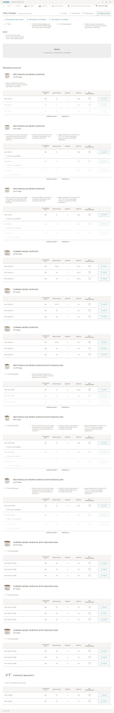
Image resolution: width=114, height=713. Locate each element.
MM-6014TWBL (101, 6)
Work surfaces (57, 6)
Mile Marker (29, 6)
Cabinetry (43, 6)
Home (9, 6)
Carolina (17, 6)
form (98, 27)
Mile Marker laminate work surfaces (79, 6)
